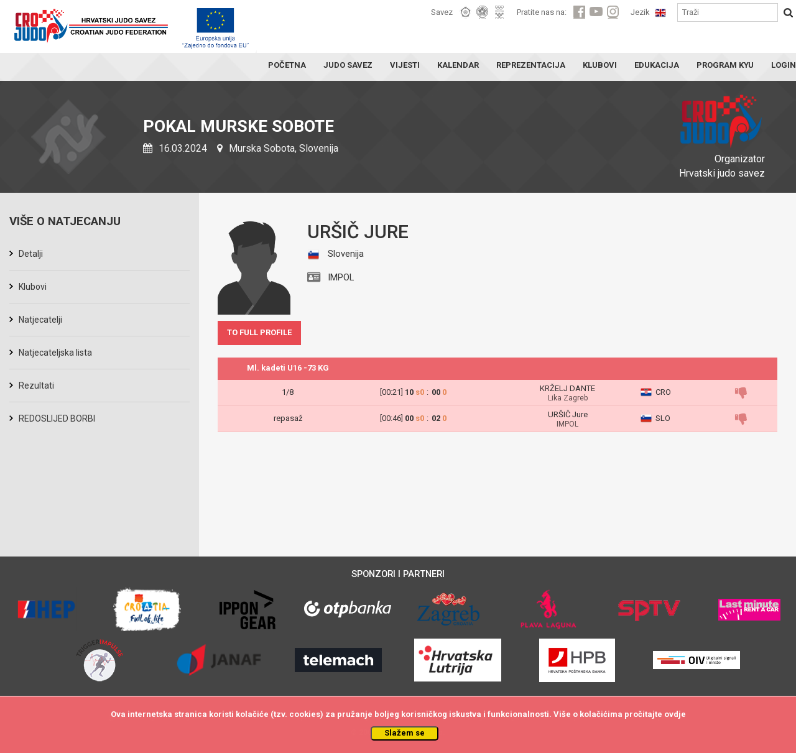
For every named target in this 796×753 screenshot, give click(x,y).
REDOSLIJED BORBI (57, 418)
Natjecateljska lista (55, 353)
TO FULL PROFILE (259, 332)
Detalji (31, 254)
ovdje (675, 714)
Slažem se (404, 732)
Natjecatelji (40, 320)
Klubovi (33, 287)
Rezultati (36, 385)
